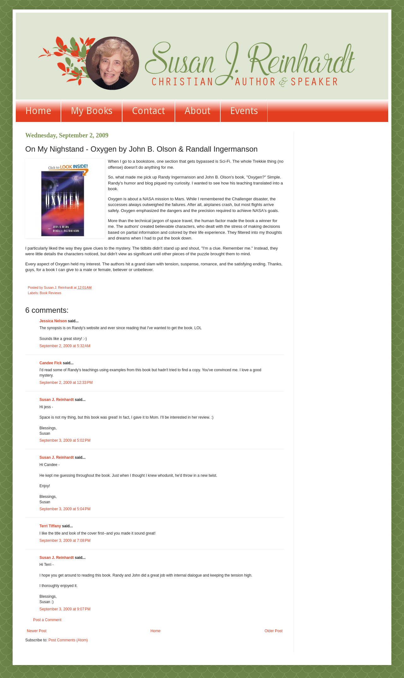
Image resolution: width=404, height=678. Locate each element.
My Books (91, 110)
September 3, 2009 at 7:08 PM (65, 540)
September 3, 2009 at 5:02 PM (65, 440)
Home (38, 110)
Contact (148, 110)
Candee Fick (50, 363)
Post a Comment (47, 620)
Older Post (273, 631)
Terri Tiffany (50, 526)
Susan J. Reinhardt (56, 399)
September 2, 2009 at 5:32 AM (64, 346)
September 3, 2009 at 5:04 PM (65, 509)
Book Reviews (50, 293)
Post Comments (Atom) (68, 640)
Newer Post (36, 631)
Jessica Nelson (53, 321)
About (198, 110)
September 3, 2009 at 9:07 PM (65, 609)
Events (244, 110)
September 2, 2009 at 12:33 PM (65, 382)
